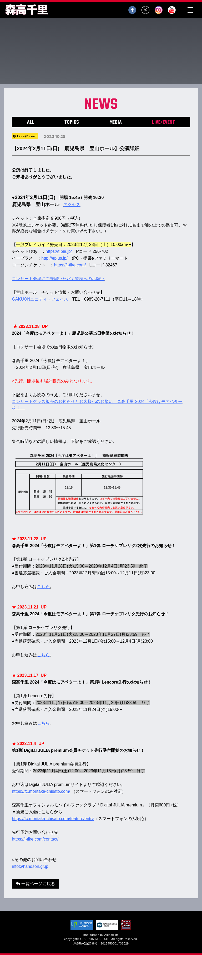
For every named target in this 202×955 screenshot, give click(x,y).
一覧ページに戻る (35, 883)
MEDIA (115, 122)
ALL (30, 122)
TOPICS (71, 122)
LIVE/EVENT (163, 122)
